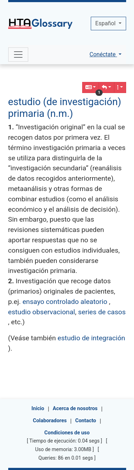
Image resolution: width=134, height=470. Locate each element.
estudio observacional (41, 312)
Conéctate (103, 54)
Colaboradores (50, 421)
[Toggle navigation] (18, 54)
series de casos (102, 312)
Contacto (85, 421)
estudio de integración (91, 338)
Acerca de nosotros (75, 409)
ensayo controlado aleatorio (65, 302)
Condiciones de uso (67, 433)
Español (106, 23)
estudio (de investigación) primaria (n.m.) (64, 107)
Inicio (37, 409)
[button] (106, 87)
